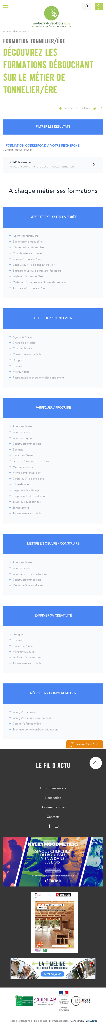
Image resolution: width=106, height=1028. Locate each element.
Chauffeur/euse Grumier (28, 253)
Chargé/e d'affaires (24, 712)
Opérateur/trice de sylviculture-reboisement (39, 282)
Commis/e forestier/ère (27, 259)
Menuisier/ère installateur (28, 585)
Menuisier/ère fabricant (27, 473)
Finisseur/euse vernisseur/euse (31, 461)
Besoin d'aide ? (84, 745)
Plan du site (40, 1021)
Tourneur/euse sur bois (27, 513)
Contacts (53, 817)
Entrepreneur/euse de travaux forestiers (37, 271)
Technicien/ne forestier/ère (29, 288)
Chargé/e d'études (24, 343)
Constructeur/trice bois (27, 354)
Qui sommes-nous (53, 788)
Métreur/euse (21, 372)
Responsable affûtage (26, 490)
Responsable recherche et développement (38, 377)
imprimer (66, 108)
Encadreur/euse (23, 455)
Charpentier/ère (22, 348)
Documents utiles (53, 807)
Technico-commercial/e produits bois (35, 729)
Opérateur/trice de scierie (28, 478)
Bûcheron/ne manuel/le (27, 241)
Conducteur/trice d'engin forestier (34, 265)
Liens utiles (53, 798)
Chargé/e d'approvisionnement (32, 718)
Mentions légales (58, 1021)
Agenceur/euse (22, 337)
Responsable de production (30, 496)
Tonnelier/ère (21, 508)
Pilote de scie (21, 484)
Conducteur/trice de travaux (30, 574)
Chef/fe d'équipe (23, 438)
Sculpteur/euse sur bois (27, 502)
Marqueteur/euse (23, 467)
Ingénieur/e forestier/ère (28, 276)
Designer (18, 360)
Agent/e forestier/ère (25, 236)
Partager (86, 108)
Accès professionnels (20, 1021)
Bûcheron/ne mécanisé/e (28, 247)
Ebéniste (18, 366)
